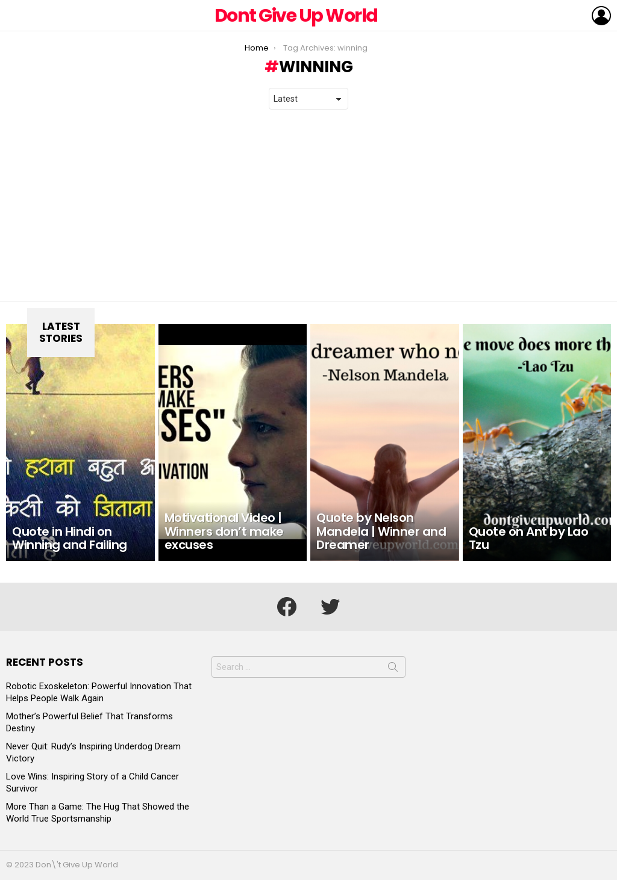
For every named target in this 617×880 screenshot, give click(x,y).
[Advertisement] (308, 206)
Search (393, 669)
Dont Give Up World (296, 15)
